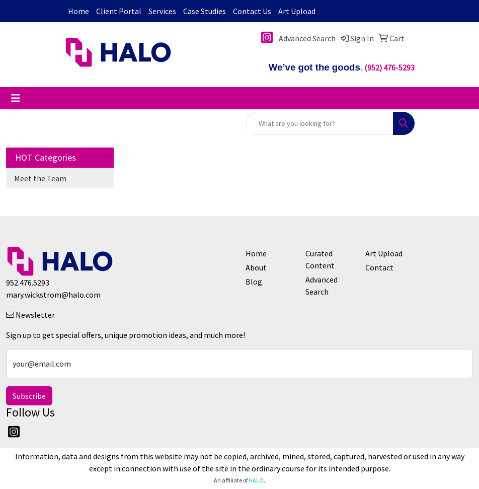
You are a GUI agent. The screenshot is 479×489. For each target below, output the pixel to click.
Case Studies (204, 11)
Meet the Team (40, 178)
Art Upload (296, 11)
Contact (379, 267)
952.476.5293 (27, 282)
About (256, 267)
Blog (254, 281)
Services (162, 11)
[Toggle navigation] (15, 98)
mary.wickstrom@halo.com (53, 295)
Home (78, 11)
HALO (256, 480)
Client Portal (118, 11)
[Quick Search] (319, 123)
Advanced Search (321, 285)
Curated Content (320, 259)
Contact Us (252, 11)
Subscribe (29, 396)
